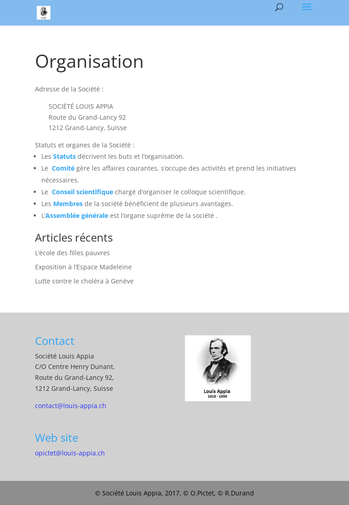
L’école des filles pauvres (72, 252)
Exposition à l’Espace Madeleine (83, 267)
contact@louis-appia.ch (70, 405)
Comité (63, 168)
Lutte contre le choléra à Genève (84, 281)
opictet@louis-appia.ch (70, 453)
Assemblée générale (76, 215)
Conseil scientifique (82, 191)
